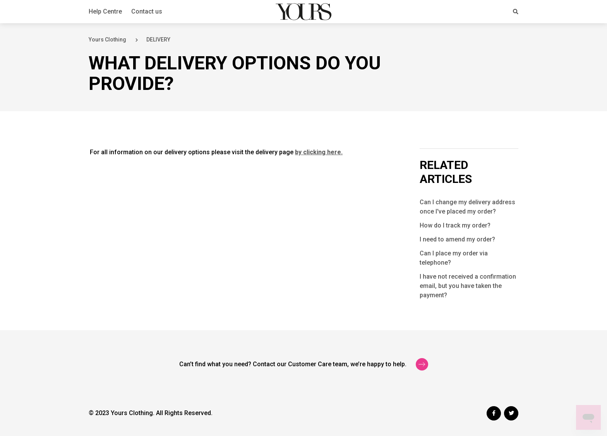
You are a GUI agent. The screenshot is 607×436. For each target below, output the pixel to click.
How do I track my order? (455, 225)
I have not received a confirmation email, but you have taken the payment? (468, 286)
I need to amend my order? (457, 239)
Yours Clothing (107, 39)
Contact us (146, 11)
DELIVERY (158, 39)
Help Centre (105, 11)
